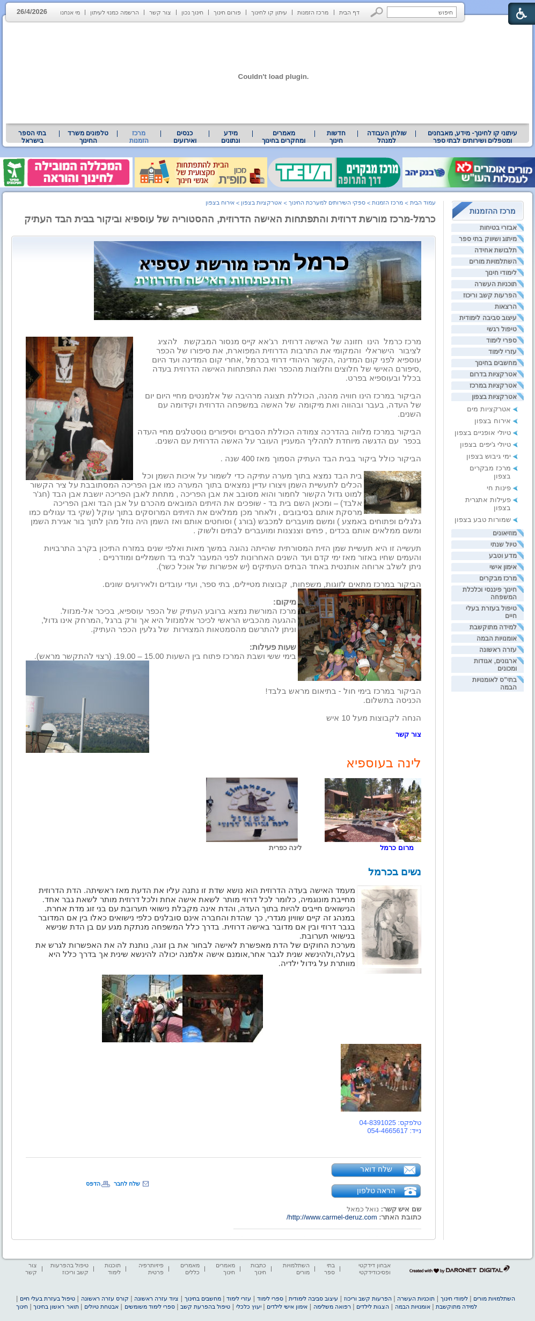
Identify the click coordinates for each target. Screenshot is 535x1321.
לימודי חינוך (501, 273)
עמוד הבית (423, 202)
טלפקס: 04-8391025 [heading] (390, 1123)
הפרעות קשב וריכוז (490, 295)
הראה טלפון (376, 1190)
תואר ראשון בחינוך (55, 1306)
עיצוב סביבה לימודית (488, 318)
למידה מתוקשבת (493, 627)
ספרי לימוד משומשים (149, 1306)
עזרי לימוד (502, 351)
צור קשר (160, 12)
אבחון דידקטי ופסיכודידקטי (374, 1268)
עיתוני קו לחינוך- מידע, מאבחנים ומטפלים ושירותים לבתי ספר (473, 136)
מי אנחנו (70, 12)
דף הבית (349, 12)
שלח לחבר (127, 1183)
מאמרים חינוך (225, 1268)
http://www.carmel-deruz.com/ (332, 1217)
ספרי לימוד (501, 340)
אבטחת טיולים (101, 1306)
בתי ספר (329, 1268)
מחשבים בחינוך (496, 363)
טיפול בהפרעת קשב (205, 1306)
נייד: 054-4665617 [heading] (394, 1131)
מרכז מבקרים (498, 578)
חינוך (22, 1306)
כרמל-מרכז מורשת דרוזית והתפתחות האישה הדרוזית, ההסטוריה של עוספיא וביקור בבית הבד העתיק (230, 219)
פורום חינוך (227, 12)
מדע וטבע (503, 556)
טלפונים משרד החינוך (88, 136)
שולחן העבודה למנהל (387, 136)
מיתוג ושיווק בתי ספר (488, 239)
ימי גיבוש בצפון (488, 456)
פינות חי (499, 488)
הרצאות (506, 306)
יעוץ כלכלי (248, 1306)
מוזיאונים (505, 533)
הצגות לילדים (372, 1306)
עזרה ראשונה (498, 650)
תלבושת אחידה (495, 250)
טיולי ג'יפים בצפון (485, 444)
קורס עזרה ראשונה (105, 1298)
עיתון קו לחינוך (269, 12)
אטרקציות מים (489, 409)
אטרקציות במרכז (493, 385)
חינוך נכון (192, 12)
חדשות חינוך (336, 136)
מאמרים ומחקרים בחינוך (283, 136)
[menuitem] (472, 136)
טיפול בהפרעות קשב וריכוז (69, 1268)
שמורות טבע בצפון (483, 520)
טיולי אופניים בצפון (483, 433)
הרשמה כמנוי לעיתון (114, 12)
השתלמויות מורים (493, 261)
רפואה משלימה (332, 1306)
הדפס (93, 1183)
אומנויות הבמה (497, 638)
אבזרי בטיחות (498, 227)
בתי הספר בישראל (32, 136)
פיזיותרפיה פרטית (151, 1268)
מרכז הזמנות (312, 12)
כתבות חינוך (258, 1268)
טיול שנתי (503, 544)
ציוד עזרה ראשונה (156, 1298)
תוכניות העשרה (495, 284)
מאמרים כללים (190, 1268)
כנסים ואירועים (184, 136)
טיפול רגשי (502, 329)
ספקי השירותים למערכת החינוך (327, 202)
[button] (377, 12)
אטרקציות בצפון (494, 397)
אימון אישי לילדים (287, 1306)
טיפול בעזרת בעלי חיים (47, 1298)
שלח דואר (376, 1169)
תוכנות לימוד (113, 1268)
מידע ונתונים (230, 136)
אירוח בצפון (492, 421)
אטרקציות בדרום (493, 374)
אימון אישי (503, 567)
